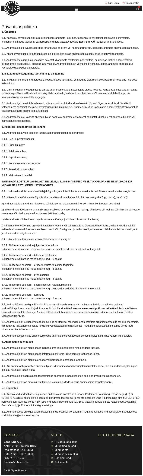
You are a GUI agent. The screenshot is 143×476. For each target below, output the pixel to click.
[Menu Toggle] (76, 9)
